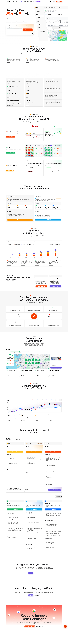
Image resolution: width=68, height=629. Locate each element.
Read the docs (36, 595)
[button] (28, 29)
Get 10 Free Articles (39, 626)
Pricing (28, 1)
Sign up (54, 1)
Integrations (24, 1)
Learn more (31, 595)
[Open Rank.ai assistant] (65, 626)
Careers (31, 1)
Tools (16, 1)
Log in (50, 1)
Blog (33, 1)
